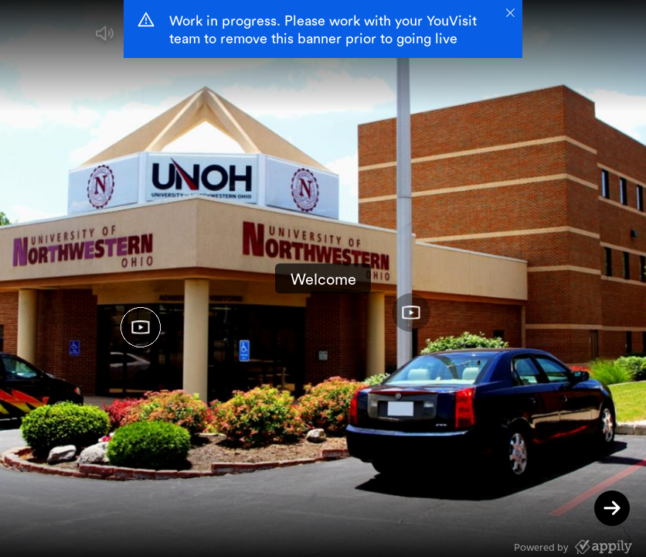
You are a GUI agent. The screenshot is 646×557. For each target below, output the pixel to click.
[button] (105, 37)
